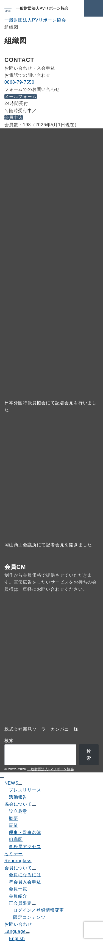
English (17, 938)
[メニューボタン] (8, 8)
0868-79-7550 (19, 82)
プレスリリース (25, 790)
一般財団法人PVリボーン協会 (42, 8)
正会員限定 (20, 903)
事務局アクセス (25, 846)
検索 (9, 740)
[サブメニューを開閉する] (20, 784)
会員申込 (13, 117)
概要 (13, 818)
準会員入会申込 (25, 882)
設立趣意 (18, 811)
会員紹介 (18, 896)
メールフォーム (20, 96)
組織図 (16, 839)
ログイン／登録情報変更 (38, 910)
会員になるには (25, 874)
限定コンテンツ (29, 917)
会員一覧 (18, 888)
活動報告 (18, 797)
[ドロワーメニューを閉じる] (2, 777)
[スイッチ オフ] (93, 8)
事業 (13, 825)
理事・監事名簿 (25, 832)
